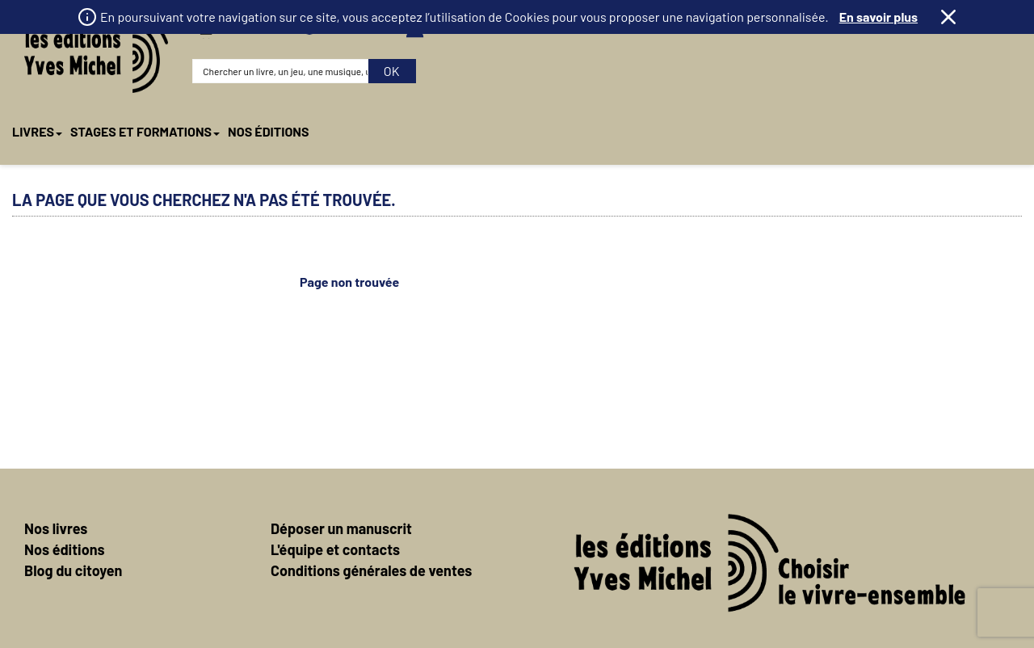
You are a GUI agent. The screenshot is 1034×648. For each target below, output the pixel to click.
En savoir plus (878, 16)
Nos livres (55, 464)
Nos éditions (64, 485)
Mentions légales (675, 615)
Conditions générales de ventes (371, 506)
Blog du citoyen (73, 506)
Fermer (948, 17)
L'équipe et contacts (335, 485)
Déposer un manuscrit (341, 464)
